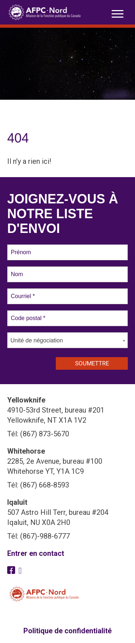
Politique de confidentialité (67, 630)
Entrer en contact (35, 553)
